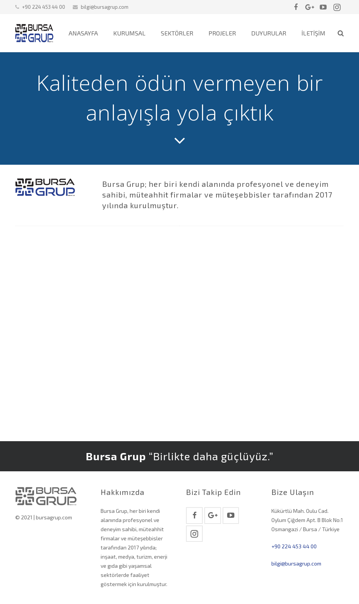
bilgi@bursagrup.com (104, 7)
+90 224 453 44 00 (294, 546)
